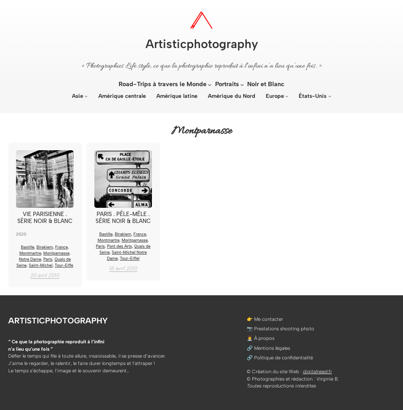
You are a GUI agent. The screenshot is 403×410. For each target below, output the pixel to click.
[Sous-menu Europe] (287, 96)
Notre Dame (30, 259)
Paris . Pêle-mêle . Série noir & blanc (123, 217)
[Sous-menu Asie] (86, 96)
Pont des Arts (119, 246)
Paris (47, 259)
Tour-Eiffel (129, 258)
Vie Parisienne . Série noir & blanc (45, 217)
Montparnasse (56, 253)
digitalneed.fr (317, 371)
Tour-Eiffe (64, 265)
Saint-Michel (41, 265)
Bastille (27, 247)
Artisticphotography (201, 43)
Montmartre (30, 253)
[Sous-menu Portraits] (242, 85)
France (61, 247)
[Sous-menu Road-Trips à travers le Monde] (210, 85)
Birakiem (44, 247)
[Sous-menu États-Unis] (330, 96)
